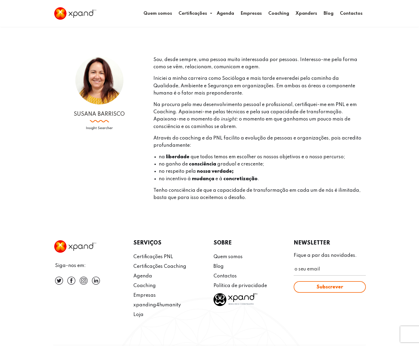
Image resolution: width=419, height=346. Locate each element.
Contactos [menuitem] (351, 13)
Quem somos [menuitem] (157, 13)
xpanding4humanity (157, 305)
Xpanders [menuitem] (306, 13)
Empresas (144, 295)
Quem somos (228, 256)
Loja (138, 314)
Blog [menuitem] (328, 13)
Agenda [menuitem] (225, 13)
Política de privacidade (240, 285)
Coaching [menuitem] (278, 13)
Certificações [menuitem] (193, 13)
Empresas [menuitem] (251, 13)
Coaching (144, 285)
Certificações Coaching (159, 266)
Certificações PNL (153, 256)
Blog (219, 266)
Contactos (225, 276)
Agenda (142, 276)
